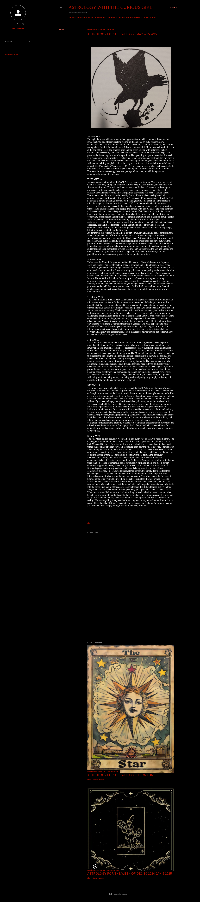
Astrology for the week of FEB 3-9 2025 (121, 775)
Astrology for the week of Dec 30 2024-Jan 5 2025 (129, 873)
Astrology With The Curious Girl (110, 7)
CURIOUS (18, 24)
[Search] (173, 8)
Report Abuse (11, 54)
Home (71, 17)
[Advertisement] (130, 617)
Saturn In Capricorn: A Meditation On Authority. (131, 17)
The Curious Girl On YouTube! (90, 17)
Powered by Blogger (118, 894)
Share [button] (61, 30)
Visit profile (18, 28)
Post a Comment (98, 779)
